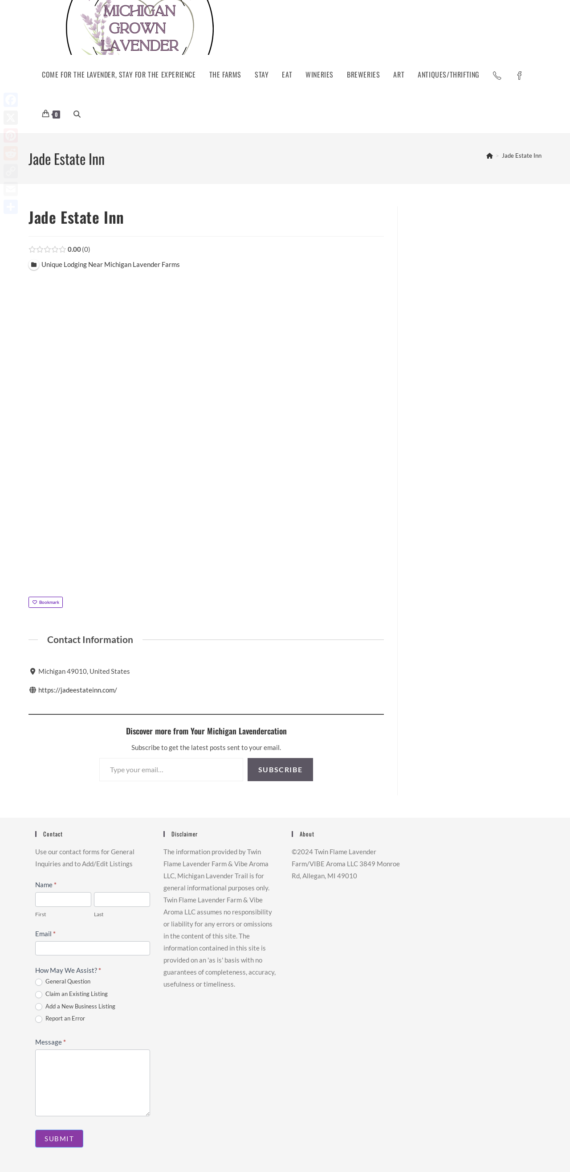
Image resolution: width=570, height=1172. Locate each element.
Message (50, 1042)
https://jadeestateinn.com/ (77, 690)
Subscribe (280, 769)
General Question (62, 982)
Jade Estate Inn (522, 155)
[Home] (489, 155)
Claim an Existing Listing (71, 994)
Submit (59, 1139)
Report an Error (60, 1019)
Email (45, 934)
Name (46, 885)
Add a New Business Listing (75, 1007)
